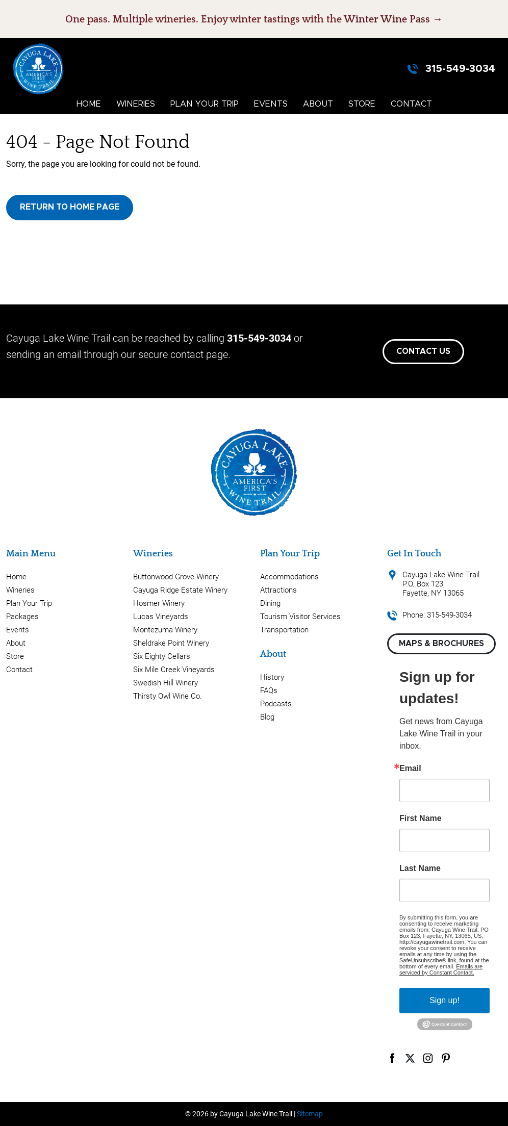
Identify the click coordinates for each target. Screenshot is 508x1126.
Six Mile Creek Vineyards (174, 669)
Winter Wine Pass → (393, 19)
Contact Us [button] (423, 351)
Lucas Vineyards (160, 616)
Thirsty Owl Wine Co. (167, 696)
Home (89, 104)
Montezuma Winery (165, 629)
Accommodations (289, 576)
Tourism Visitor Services (300, 616)
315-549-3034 (460, 69)
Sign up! (444, 1000)
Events (271, 104)
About (318, 104)
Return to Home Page (69, 207)
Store (361, 104)
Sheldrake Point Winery (171, 643)
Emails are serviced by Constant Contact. (440, 969)
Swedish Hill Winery (165, 682)
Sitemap (310, 1114)
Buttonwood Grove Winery (176, 576)
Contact (411, 104)
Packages (22, 616)
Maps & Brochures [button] (441, 643)
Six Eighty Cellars (161, 656)
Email (410, 768)
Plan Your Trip (204, 104)
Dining (270, 603)
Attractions (278, 590)
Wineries (135, 104)
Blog (267, 717)
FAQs (268, 690)
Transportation (284, 629)
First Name (420, 818)
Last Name (420, 868)
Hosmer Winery (159, 603)
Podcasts (276, 703)
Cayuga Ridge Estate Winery (180, 590)
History (272, 677)
